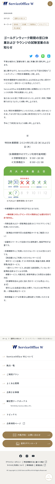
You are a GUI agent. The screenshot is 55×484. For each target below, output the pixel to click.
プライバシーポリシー (14, 462)
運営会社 (39, 465)
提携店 (16, 24)
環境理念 (30, 465)
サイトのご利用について (16, 465)
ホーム (4, 338)
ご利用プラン (13, 374)
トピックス (12, 414)
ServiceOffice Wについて (20, 356)
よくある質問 (13, 383)
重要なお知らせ (19, 18)
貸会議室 (17, 28)
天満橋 (24, 24)
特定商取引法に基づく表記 (34, 462)
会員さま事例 (13, 392)
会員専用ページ (14, 423)
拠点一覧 (11, 365)
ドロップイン (43, 24)
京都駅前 (33, 24)
